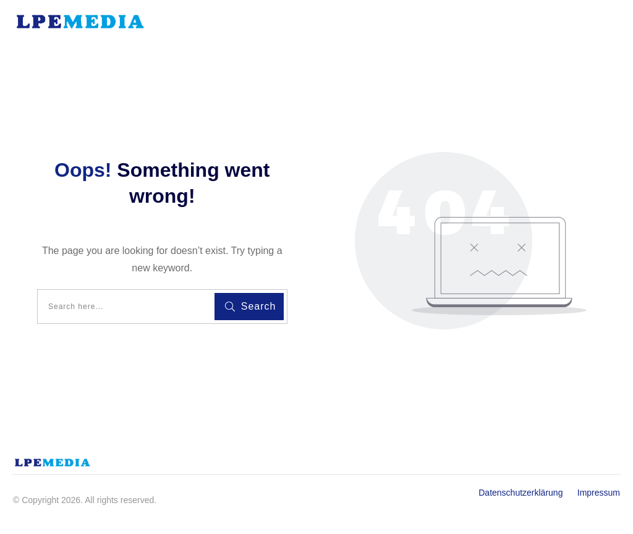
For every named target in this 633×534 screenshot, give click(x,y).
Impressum (598, 493)
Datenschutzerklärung (526, 493)
